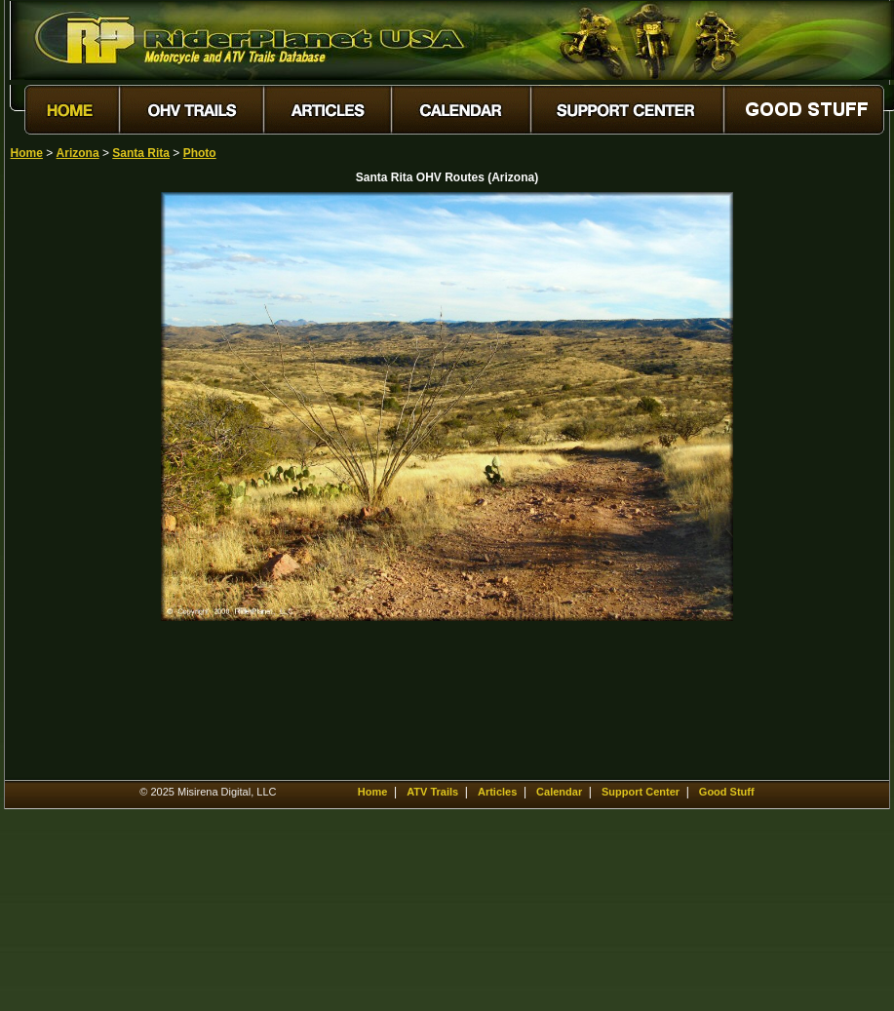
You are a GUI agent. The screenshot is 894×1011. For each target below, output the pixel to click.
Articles (497, 791)
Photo (199, 153)
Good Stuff (727, 791)
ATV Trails (432, 791)
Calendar (559, 791)
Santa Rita (141, 153)
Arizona (78, 153)
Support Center (641, 791)
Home (27, 153)
